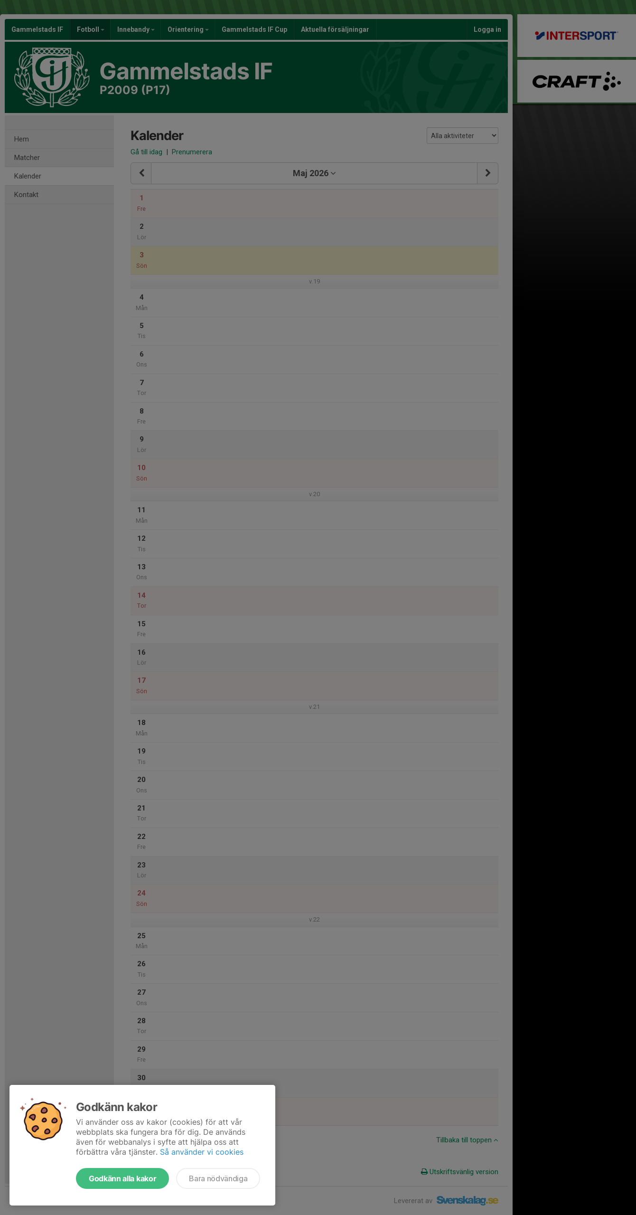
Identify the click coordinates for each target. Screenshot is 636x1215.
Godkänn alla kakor (122, 1178)
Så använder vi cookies (201, 1152)
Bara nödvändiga (218, 1178)
